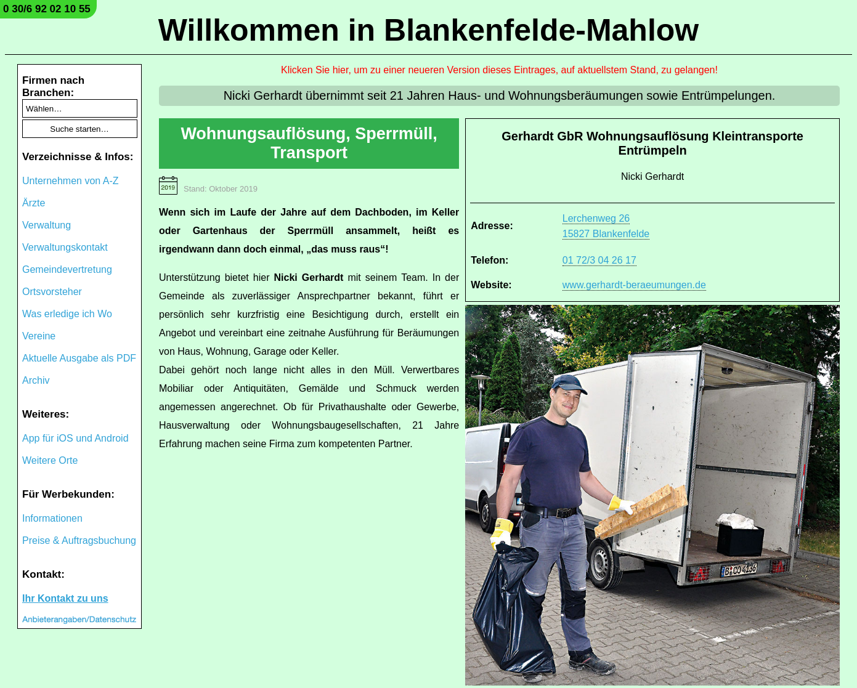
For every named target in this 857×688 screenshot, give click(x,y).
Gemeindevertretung (67, 269)
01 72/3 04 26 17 (599, 260)
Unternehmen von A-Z (70, 181)
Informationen (52, 518)
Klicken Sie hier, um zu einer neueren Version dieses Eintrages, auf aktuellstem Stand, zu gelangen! (499, 70)
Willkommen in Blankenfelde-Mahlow (428, 30)
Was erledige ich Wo (67, 314)
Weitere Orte (50, 460)
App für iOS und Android (75, 438)
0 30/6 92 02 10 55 (47, 9)
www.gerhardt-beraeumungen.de (634, 285)
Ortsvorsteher (52, 291)
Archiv (35, 380)
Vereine (38, 336)
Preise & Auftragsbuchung (79, 540)
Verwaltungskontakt (65, 247)
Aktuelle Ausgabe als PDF (79, 358)
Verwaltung (46, 225)
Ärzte (33, 203)
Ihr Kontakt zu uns (65, 598)
